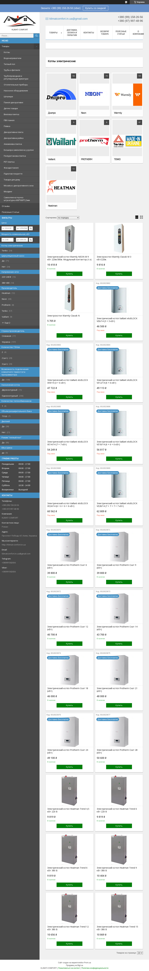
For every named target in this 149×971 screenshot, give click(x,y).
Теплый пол (9, 64)
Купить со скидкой (95, 8)
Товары (5, 46)
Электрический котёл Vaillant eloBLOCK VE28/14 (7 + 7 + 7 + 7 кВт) (117, 504)
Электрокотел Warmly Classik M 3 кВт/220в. (114, 258)
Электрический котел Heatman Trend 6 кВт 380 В (67, 869)
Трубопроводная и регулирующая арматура (16, 77)
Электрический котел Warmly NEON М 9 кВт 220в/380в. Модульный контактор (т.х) (69, 258)
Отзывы (6, 206)
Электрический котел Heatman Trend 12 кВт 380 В (68, 928)
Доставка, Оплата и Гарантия (72, 32)
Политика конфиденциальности (94, 968)
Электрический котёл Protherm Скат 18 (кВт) (67, 689)
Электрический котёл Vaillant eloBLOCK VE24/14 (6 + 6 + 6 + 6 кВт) (67, 504)
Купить (69, 273)
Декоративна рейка (13, 138)
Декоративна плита (13, 132)
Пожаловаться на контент (69, 968)
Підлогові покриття (13, 173)
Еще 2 (7, 322)
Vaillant (51, 159)
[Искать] (36, 35)
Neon (83, 112)
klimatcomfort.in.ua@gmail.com (16, 553)
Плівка (7, 126)
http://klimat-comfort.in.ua (14, 544)
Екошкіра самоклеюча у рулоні (19, 150)
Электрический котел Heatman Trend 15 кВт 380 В (117, 928)
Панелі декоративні (13, 102)
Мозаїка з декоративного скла (18, 185)
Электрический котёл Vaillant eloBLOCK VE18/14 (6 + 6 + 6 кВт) (117, 443)
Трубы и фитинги (12, 70)
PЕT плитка (9, 161)
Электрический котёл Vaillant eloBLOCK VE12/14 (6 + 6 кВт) (117, 381)
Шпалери (8, 96)
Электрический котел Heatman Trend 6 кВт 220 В (117, 810)
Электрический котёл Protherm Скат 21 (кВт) (117, 689)
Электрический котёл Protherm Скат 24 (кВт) (67, 751)
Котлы (7, 52)
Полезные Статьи (10, 212)
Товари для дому (12, 179)
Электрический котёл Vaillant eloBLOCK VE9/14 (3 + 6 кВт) (67, 381)
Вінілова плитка (11, 114)
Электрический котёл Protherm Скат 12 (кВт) (67, 628)
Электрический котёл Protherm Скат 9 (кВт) (116, 566)
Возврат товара (104, 32)
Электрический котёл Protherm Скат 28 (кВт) (117, 751)
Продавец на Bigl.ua (74, 965)
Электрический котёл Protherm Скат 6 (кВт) (67, 566)
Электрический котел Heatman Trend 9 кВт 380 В (117, 869)
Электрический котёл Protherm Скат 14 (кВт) (117, 628)
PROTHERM (86, 159)
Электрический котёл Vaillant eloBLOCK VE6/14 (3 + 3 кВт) (117, 320)
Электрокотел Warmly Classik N (63, 315)
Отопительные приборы (16, 84)
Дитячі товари (11, 108)
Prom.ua (87, 963)
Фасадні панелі (11, 167)
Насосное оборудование (16, 90)
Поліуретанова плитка (15, 156)
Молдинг (8, 191)
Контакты (88, 32)
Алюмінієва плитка (13, 144)
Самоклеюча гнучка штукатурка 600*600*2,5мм (17, 199)
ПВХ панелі (9, 120)
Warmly (118, 112)
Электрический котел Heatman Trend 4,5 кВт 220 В (68, 810)
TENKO (117, 159)
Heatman (52, 205)
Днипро (52, 112)
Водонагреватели (12, 58)
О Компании (138, 32)
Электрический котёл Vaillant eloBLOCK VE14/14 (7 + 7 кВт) (67, 443)
